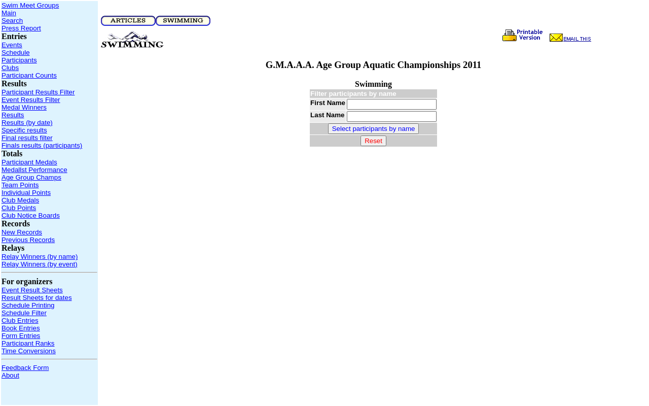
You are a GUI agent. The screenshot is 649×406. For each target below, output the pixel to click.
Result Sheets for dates (37, 297)
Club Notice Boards (31, 215)
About (10, 375)
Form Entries (21, 336)
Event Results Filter (31, 100)
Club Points (19, 208)
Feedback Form (25, 367)
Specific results (24, 130)
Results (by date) (27, 122)
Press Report (21, 28)
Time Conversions (29, 351)
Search (12, 20)
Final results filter (27, 138)
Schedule (16, 52)
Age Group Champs (31, 177)
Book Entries (21, 328)
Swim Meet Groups (30, 5)
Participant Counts (29, 75)
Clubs (10, 68)
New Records (22, 232)
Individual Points (26, 192)
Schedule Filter (24, 313)
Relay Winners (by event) (40, 264)
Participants (19, 60)
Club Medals (20, 200)
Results (13, 115)
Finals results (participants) (42, 145)
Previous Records (28, 240)
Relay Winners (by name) (40, 256)
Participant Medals (29, 162)
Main (9, 13)
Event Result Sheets (32, 290)
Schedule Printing (28, 305)
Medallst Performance (34, 170)
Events (12, 45)
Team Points (20, 185)
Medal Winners (24, 107)
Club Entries (20, 320)
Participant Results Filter (38, 92)
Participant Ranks (28, 343)
